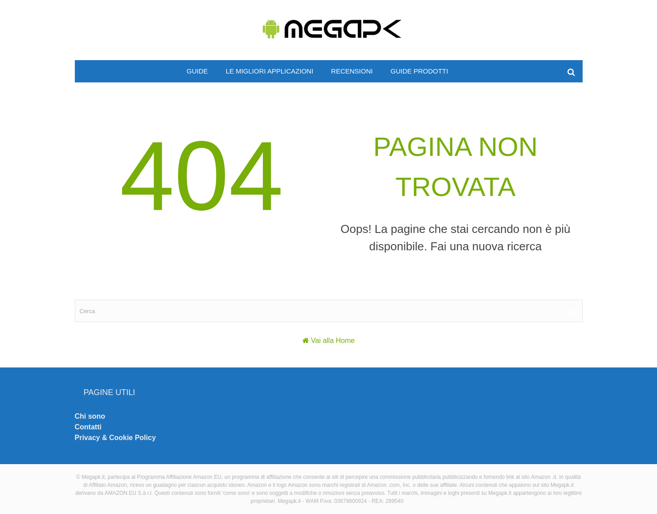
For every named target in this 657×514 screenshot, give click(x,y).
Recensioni (351, 71)
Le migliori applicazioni (270, 71)
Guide (197, 71)
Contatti (88, 427)
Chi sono (90, 416)
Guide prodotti (419, 71)
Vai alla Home (333, 340)
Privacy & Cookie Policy (115, 437)
